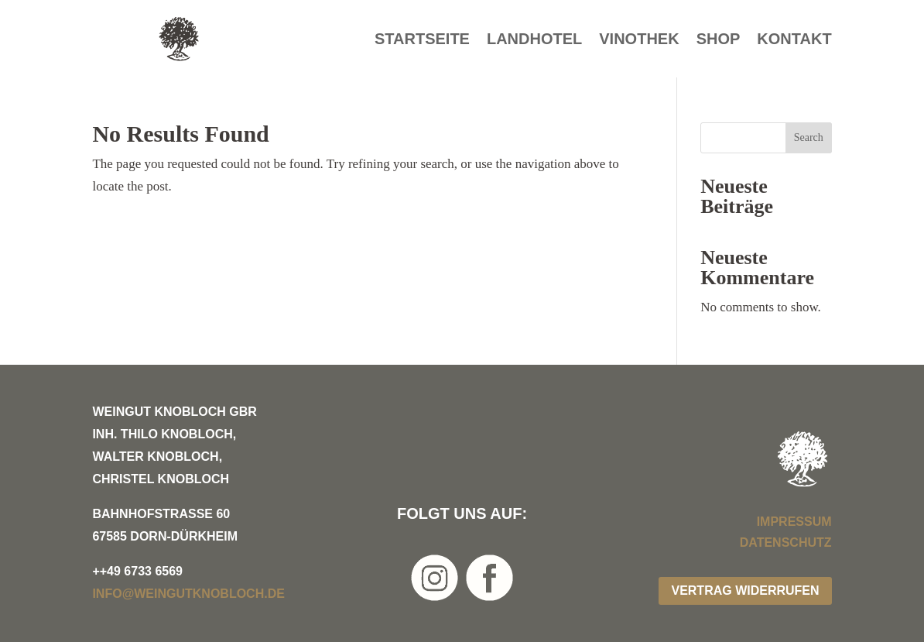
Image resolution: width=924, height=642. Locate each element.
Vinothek (639, 40)
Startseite (422, 40)
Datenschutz (786, 542)
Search (808, 137)
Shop (718, 40)
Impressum (794, 521)
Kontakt (794, 40)
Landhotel (534, 40)
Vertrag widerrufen (745, 590)
